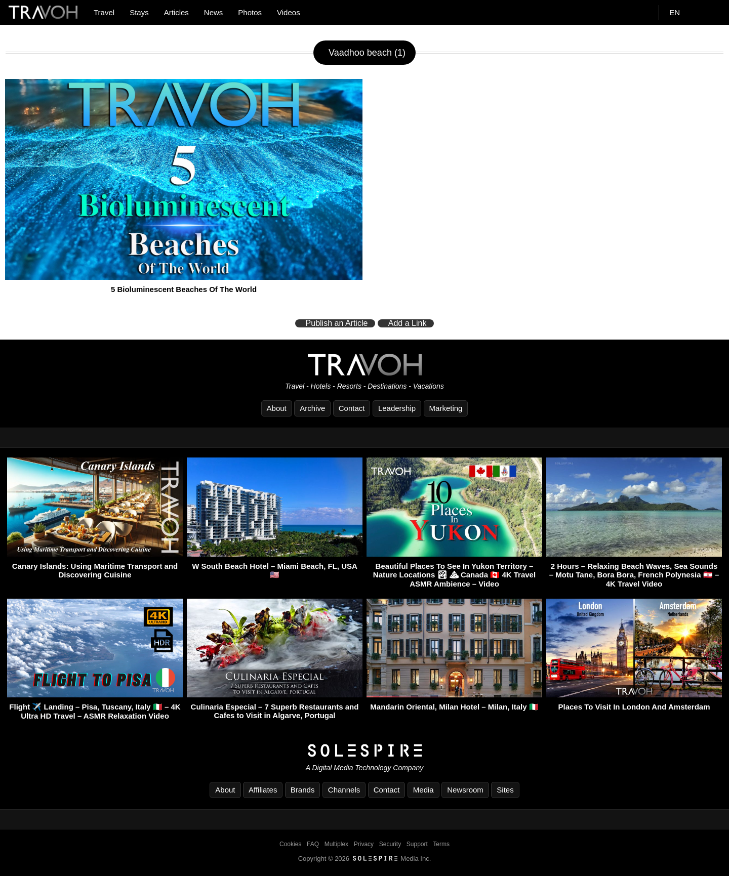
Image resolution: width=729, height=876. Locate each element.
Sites (505, 789)
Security (390, 844)
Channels (344, 789)
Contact (352, 408)
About (277, 408)
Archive (312, 408)
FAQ (313, 844)
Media (423, 789)
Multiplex (336, 844)
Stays (139, 12)
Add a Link (407, 323)
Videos (288, 12)
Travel (104, 12)
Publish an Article (337, 323)
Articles (176, 12)
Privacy (364, 844)
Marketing (446, 408)
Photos (250, 12)
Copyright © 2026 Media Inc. (364, 858)
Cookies (290, 844)
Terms (441, 844)
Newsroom (465, 789)
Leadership (397, 408)
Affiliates (263, 789)
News (213, 12)
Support (417, 844)
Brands (303, 789)
